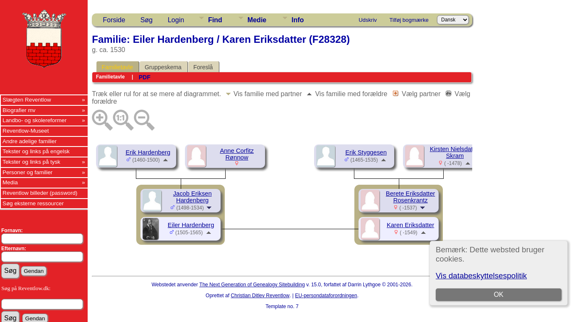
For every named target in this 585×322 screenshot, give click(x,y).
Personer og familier (27, 172)
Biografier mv (19, 110)
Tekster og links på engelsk (36, 151)
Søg (146, 20)
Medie (256, 20)
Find (215, 20)
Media (10, 182)
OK (499, 294)
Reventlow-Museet (26, 131)
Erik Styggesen (366, 152)
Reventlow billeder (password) (40, 193)
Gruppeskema (163, 67)
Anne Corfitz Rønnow (237, 154)
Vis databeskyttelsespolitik (481, 275)
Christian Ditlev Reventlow (260, 295)
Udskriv (368, 20)
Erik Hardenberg (147, 152)
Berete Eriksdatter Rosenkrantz (410, 197)
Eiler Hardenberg (191, 225)
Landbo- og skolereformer (35, 120)
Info (297, 20)
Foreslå (203, 67)
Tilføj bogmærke (409, 20)
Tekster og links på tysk (31, 162)
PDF (145, 77)
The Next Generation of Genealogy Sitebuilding (252, 285)
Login (176, 20)
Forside (114, 20)
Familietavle (117, 67)
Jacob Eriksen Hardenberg (192, 197)
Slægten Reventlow (27, 100)
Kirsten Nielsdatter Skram (455, 152)
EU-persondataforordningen (326, 295)
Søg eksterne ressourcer (33, 203)
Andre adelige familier (30, 141)
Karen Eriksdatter (410, 225)
